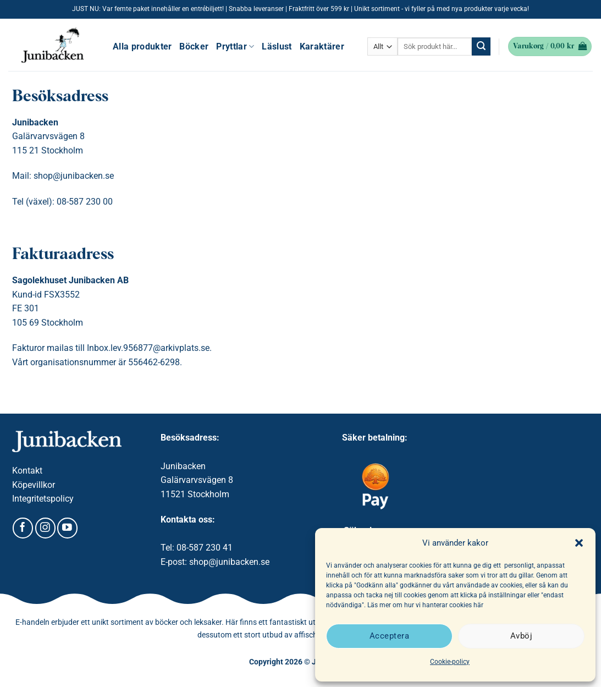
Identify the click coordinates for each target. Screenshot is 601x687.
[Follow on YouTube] (67, 528)
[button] (579, 542)
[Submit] (481, 46)
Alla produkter (142, 46)
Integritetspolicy (43, 498)
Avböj (521, 636)
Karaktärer (322, 46)
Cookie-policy (450, 662)
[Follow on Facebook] (23, 528)
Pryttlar (235, 46)
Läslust (276, 46)
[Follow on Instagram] (45, 528)
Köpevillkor (33, 485)
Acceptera (389, 636)
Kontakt (27, 470)
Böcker (193, 46)
